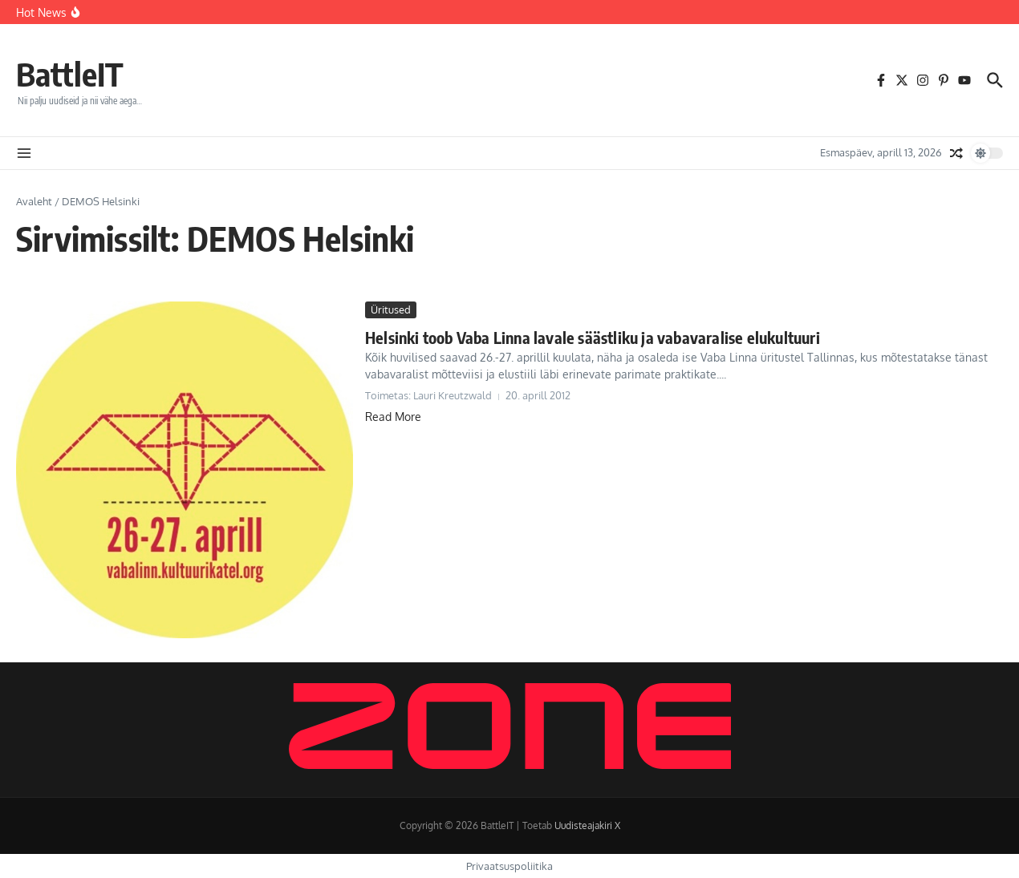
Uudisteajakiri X (587, 825)
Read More (393, 416)
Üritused (391, 309)
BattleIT (70, 74)
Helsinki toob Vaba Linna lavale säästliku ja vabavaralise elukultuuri (592, 337)
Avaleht (34, 201)
